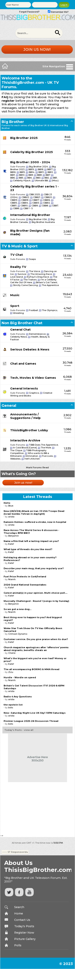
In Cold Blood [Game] (25, 447)
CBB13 (35, 202)
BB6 (12, 177)
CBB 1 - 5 (28, 208)
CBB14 (24, 202)
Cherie (11, 653)
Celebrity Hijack (22, 180)
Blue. (11, 505)
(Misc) (55, 180)
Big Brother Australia (43, 222)
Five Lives (47, 456)
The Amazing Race (41, 274)
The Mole (46, 447)
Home (18, 913)
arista (11, 516)
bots (10, 707)
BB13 (41, 172)
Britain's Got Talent (46, 282)
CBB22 (25, 197)
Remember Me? (58, 12)
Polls (17, 945)
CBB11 (13, 205)
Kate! (11, 544)
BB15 (22, 172)
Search (19, 907)
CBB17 (35, 200)
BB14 (31, 172)
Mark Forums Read (37, 467)
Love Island (16, 276)
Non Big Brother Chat (22, 323)
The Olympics (49, 310)
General (9, 405)
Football (33, 310)
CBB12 (46, 202)
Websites (15, 458)
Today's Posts (24, 926)
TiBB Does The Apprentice (43, 444)
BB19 (31, 169)
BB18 (40, 169)
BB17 (49, 169)
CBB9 (35, 205)
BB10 (21, 175)
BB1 (55, 177)
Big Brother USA (38, 219)
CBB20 (48, 197)
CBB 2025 (34, 194)
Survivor (22, 274)
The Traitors (30, 279)
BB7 (48, 175)
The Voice (34, 271)
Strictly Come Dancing (25, 285)
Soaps (32, 259)
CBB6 (16, 208)
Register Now (24, 932)
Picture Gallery (25, 939)
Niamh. (12, 579)
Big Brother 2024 (38, 166)
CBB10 (24, 205)
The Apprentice (50, 285)
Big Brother (13, 122)
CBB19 (13, 200)
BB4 (29, 177)
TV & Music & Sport (20, 246)
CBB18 (24, 200)
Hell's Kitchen (32, 458)
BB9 (30, 175)
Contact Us (22, 920)
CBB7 (55, 205)
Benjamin (13, 535)
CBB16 (46, 200)
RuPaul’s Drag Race (38, 276)
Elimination (32, 456)
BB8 (39, 175)
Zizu (10, 672)
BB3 (38, 177)
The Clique (16, 450)
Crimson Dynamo (17, 633)
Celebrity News (18, 336)
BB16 (13, 172)
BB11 (12, 175)
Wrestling (18, 313)
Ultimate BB (41, 180)
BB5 (21, 177)
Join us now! (37, 49)
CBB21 (36, 197)
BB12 (50, 172)
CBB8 (45, 205)
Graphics (34, 392)
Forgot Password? (29, 11)
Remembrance (37, 334)
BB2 (46, 177)
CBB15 (13, 202)
